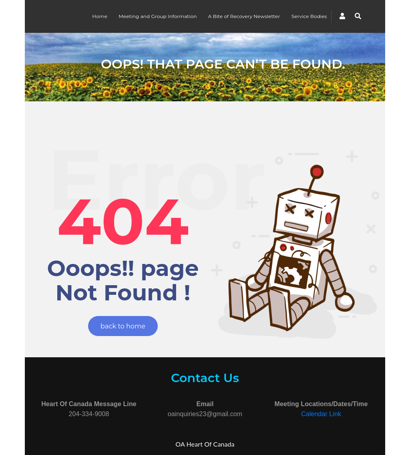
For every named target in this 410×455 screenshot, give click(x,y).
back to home (122, 326)
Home (99, 16)
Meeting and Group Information (158, 16)
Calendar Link (321, 414)
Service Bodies (309, 16)
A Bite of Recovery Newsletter (244, 16)
